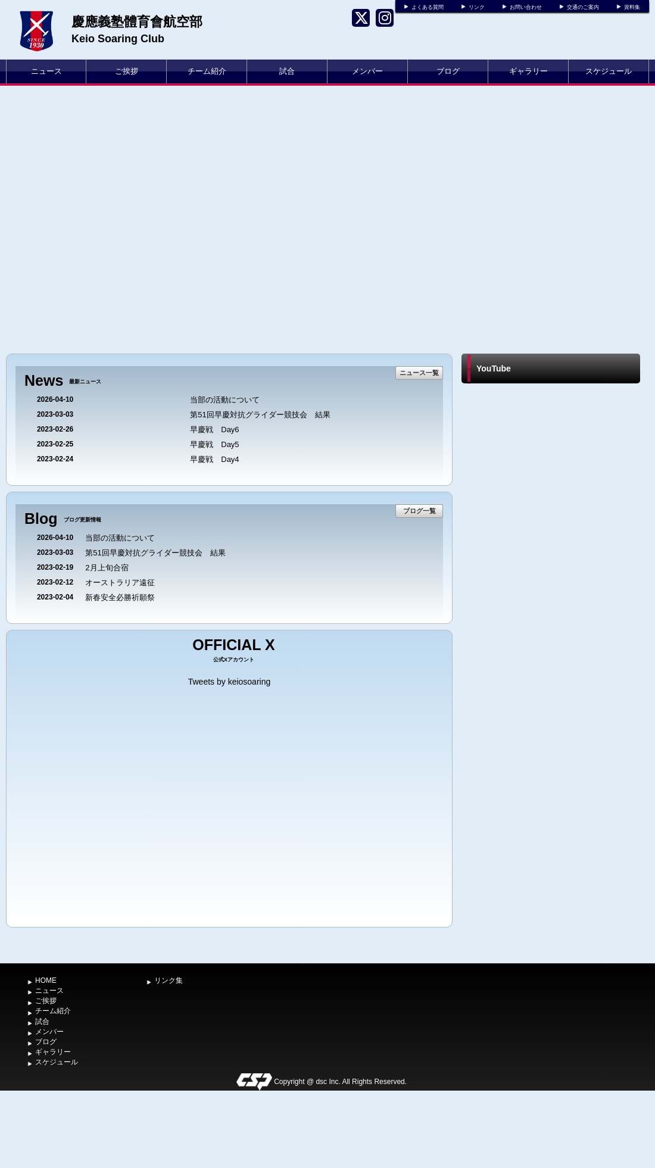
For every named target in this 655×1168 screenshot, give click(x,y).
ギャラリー (528, 71)
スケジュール (608, 71)
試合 (287, 71)
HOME (46, 980)
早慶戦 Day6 (214, 429)
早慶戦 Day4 (214, 459)
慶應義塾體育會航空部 (136, 21)
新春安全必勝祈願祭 (120, 597)
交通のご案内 (583, 7)
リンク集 (168, 980)
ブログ (448, 71)
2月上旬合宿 (106, 567)
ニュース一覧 (419, 372)
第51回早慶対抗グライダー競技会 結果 (260, 414)
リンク (477, 7)
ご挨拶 (126, 71)
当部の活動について (225, 399)
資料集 (632, 7)
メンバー (367, 71)
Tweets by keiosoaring (229, 681)
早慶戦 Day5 (214, 444)
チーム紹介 (207, 71)
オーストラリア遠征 (120, 582)
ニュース (46, 71)
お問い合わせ (526, 7)
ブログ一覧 (419, 510)
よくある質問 (427, 7)
